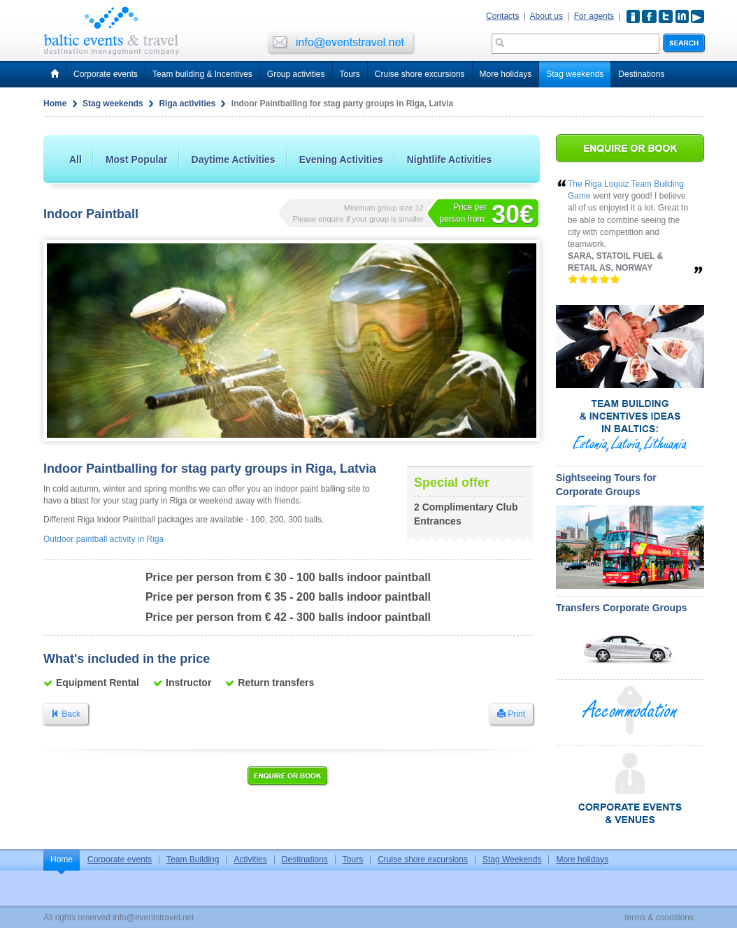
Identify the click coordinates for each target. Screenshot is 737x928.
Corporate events (105, 74)
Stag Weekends (512, 859)
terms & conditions (659, 917)
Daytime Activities (234, 159)
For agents (594, 16)
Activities (250, 859)
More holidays (506, 74)
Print (511, 714)
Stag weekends (574, 74)
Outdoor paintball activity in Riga (103, 539)
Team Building (192, 859)
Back (65, 714)
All (75, 159)
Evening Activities (341, 159)
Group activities (296, 74)
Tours (350, 74)
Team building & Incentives (202, 74)
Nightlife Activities (449, 159)
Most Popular (137, 159)
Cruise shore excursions (420, 74)
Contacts (502, 16)
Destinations (641, 74)
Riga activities (187, 103)
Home (54, 103)
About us (546, 16)
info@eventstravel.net (153, 917)
